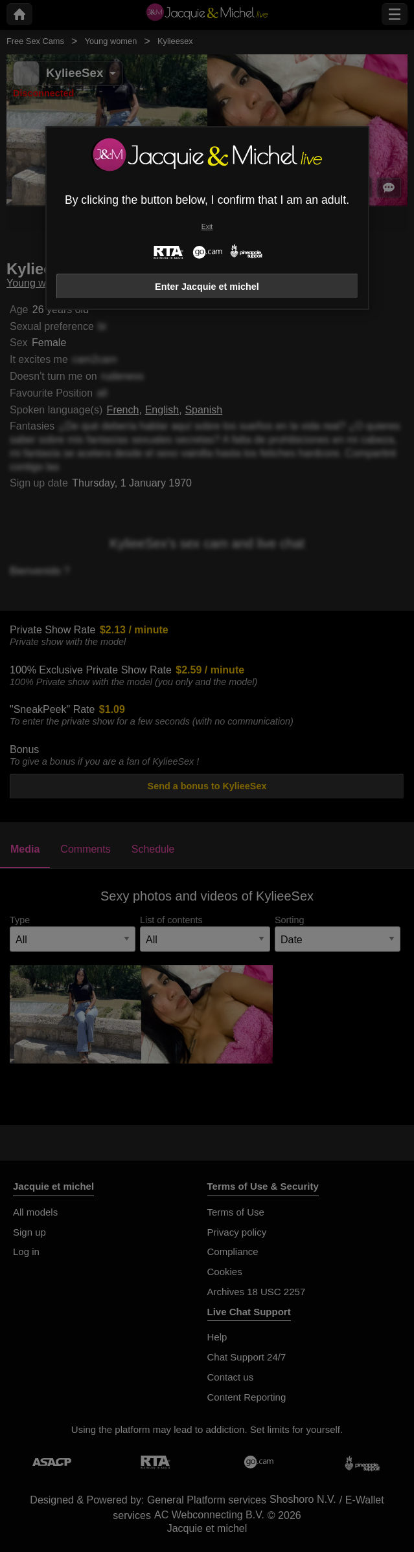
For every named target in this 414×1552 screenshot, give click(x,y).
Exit (207, 226)
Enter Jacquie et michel (207, 286)
